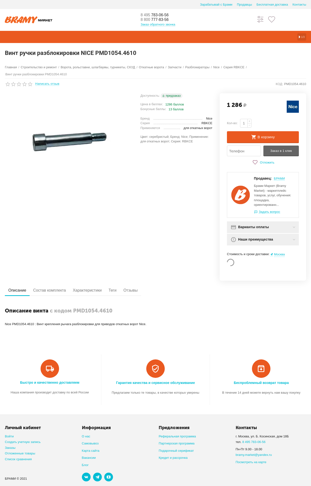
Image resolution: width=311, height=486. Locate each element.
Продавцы (244, 4)
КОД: (279, 84)
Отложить (262, 162)
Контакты (299, 4)
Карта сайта (91, 450)
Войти (9, 436)
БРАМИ (279, 179)
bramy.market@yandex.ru (254, 455)
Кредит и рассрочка (173, 458)
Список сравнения (18, 459)
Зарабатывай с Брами (216, 4)
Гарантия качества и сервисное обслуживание (155, 383)
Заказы (10, 448)
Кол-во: (232, 123)
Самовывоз (90, 443)
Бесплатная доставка (272, 4)
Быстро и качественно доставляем (49, 382)
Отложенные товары (20, 453)
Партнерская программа (176, 443)
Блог (85, 465)
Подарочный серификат (176, 450)
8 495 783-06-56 (254, 442)
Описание (19, 290)
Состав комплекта (53, 290)
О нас (86, 436)
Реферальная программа (177, 436)
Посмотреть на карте (251, 462)
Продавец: (263, 179)
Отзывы (143, 290)
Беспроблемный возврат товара (261, 383)
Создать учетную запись (23, 442)
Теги (122, 290)
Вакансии (89, 458)
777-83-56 (157, 19)
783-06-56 (157, 15)
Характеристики (94, 290)
